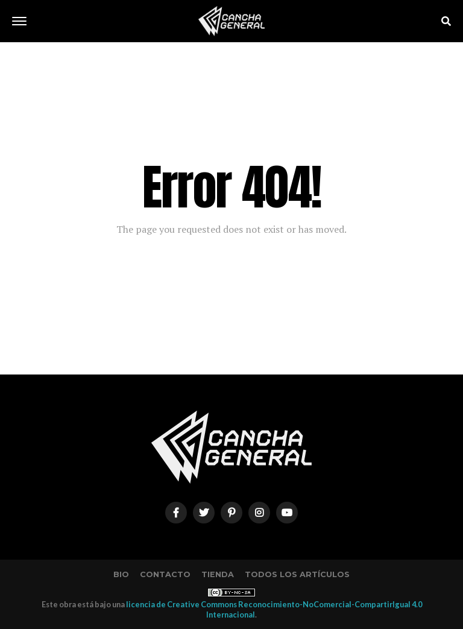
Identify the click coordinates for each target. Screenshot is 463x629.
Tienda (217, 574)
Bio (121, 574)
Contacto (165, 574)
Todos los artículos (297, 574)
